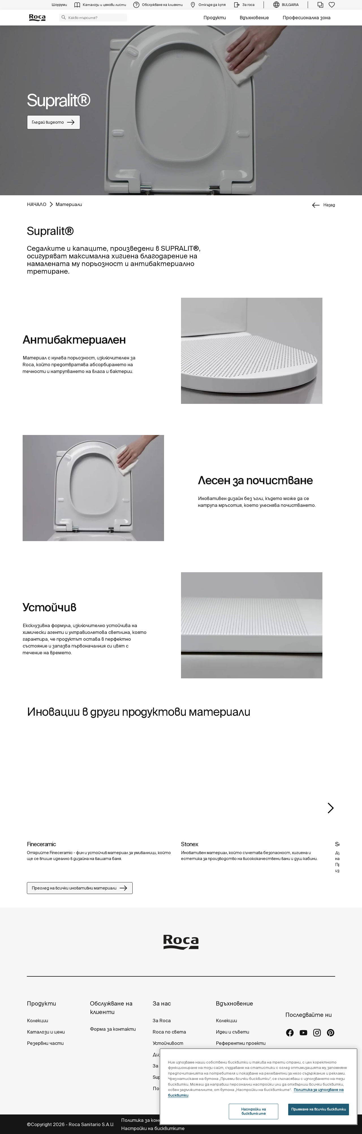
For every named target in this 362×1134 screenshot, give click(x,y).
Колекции (37, 1020)
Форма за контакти (113, 1029)
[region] (258, 1086)
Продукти (214, 17)
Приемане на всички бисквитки (318, 1109)
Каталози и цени (46, 1031)
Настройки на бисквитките (153, 1128)
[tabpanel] (181, 110)
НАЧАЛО (36, 204)
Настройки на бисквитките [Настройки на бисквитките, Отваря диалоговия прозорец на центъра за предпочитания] (253, 1111)
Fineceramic (41, 844)
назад (329, 205)
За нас (162, 1003)
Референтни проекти (241, 1043)
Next (331, 808)
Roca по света (169, 1031)
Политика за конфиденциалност (158, 1120)
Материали (68, 204)
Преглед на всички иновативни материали (80, 888)
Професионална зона (307, 17)
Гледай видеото (53, 122)
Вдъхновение (254, 17)
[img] (100, 783)
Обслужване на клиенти (111, 1007)
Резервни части (45, 1043)
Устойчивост (168, 1043)
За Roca (162, 1020)
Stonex (189, 844)
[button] (63, 17)
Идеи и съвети (232, 1031)
